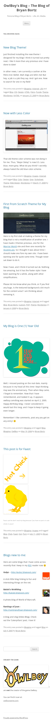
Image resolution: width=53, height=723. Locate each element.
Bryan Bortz (44, 95)
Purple (39, 92)
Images (35, 176)
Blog (11, 92)
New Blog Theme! (14, 47)
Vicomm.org (9, 249)
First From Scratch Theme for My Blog (24, 205)
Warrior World (10, 246)
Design (21, 92)
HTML (27, 92)
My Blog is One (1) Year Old (21, 326)
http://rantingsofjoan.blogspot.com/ (20, 610)
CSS (15, 92)
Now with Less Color (16, 113)
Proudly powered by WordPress (15, 718)
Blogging (27, 88)
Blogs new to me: (14, 555)
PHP (28, 305)
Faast (15, 534)
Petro (33, 92)
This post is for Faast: (17, 449)
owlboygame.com (10, 700)
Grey (32, 179)
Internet (35, 88)
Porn (25, 534)
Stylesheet (38, 179)
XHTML (16, 95)
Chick (10, 534)
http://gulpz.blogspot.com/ (23, 572)
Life (41, 88)
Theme (45, 92)
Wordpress (8, 95)
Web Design (15, 183)
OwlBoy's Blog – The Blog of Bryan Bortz (26, 7)
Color (20, 179)
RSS (30, 565)
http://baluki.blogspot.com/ (16, 592)
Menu (26, 23)
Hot (20, 534)
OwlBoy (14, 431)
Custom (22, 305)
